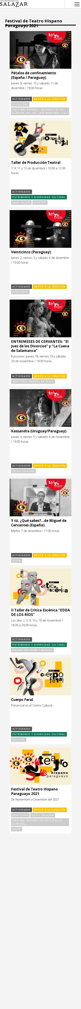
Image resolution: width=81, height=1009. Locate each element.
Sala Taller (21, 202)
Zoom (17, 560)
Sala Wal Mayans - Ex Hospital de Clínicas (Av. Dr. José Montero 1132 (40, 111)
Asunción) (20, 104)
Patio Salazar (23, 471)
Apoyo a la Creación (49, 99)
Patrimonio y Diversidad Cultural (39, 197)
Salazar (40, 202)
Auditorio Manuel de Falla (33, 381)
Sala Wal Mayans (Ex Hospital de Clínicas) (38, 822)
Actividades (22, 99)
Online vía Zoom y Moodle (32, 650)
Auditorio (20, 292)
